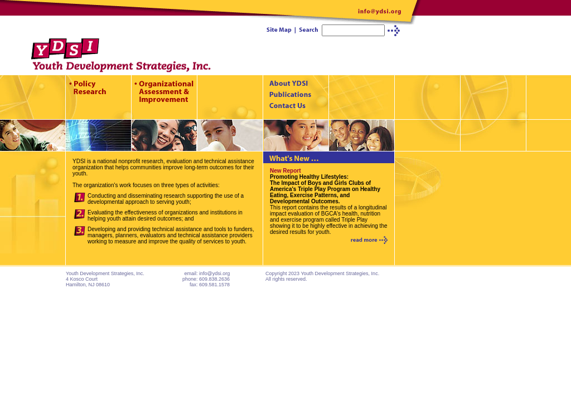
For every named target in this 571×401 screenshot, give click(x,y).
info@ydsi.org (214, 273)
